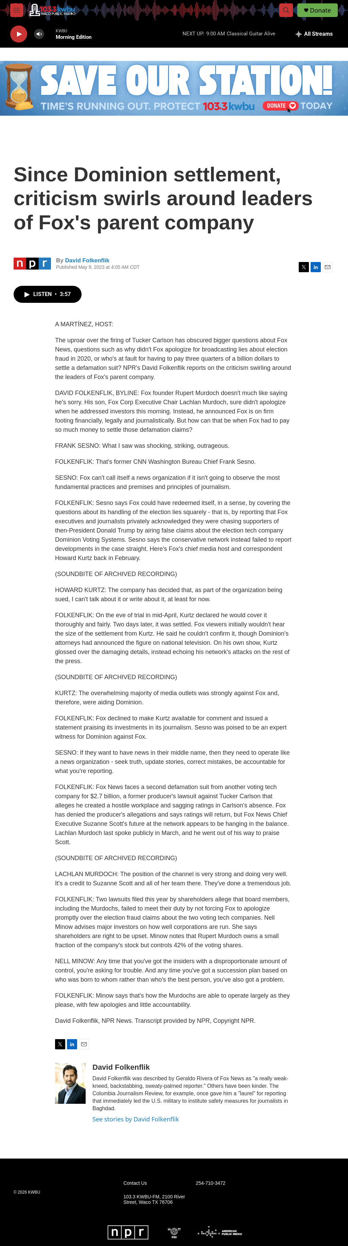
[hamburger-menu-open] (16, 10)
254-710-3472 (210, 1183)
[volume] (39, 34)
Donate (320, 10)
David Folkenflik (87, 260)
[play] (18, 34)
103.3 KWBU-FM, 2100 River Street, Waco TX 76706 (154, 1199)
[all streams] (314, 34)
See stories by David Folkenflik (135, 1119)
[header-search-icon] (286, 10)
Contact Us (135, 1183)
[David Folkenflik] (70, 1083)
